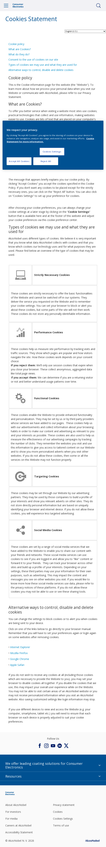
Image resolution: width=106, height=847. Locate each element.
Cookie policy (16, 44)
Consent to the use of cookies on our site (33, 59)
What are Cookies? (19, 49)
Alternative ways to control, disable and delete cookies (40, 70)
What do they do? (18, 54)
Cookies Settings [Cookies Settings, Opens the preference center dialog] (52, 151)
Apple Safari (17, 665)
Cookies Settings (63, 818)
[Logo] (18, 5)
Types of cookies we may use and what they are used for (42, 64)
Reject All (46, 161)
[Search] (98, 5)
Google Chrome (19, 659)
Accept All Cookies (19, 161)
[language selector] (85, 31)
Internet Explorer (20, 647)
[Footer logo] (21, 793)
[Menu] (6, 5)
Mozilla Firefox (19, 653)
